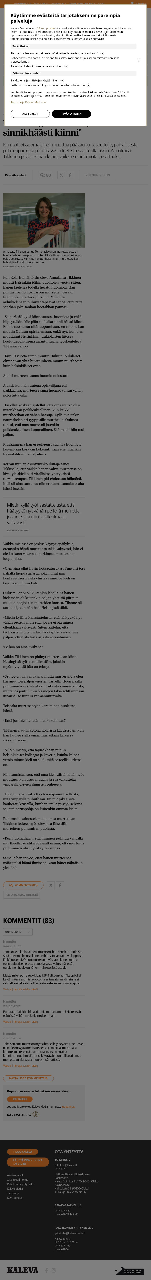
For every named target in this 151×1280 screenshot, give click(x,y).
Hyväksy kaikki (71, 114)
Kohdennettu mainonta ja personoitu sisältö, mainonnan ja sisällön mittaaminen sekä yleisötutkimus (75, 59)
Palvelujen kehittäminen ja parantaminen (39, 66)
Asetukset (30, 114)
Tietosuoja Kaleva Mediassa (28, 102)
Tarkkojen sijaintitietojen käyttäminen (37, 80)
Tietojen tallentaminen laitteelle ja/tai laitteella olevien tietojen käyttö (57, 53)
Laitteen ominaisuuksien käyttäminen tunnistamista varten (50, 85)
